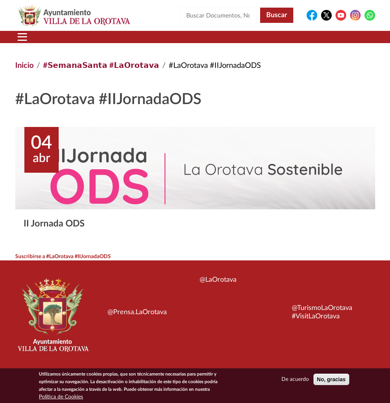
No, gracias (331, 379)
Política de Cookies (61, 397)
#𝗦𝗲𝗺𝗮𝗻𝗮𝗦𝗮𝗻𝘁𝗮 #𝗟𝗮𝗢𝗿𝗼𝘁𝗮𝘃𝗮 (101, 65)
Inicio (24, 65)
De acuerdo (295, 379)
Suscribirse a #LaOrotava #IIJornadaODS (63, 256)
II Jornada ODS (54, 223)
